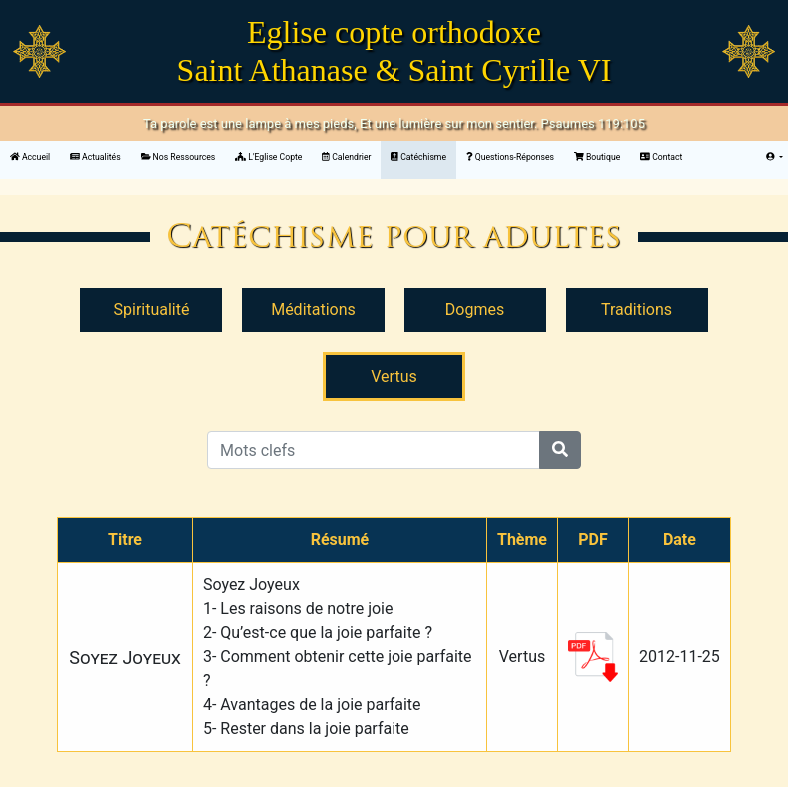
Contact (661, 157)
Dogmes (474, 309)
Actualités (95, 157)
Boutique (597, 157)
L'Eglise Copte (268, 157)
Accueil (35, 156)
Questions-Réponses (510, 157)
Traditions (636, 309)
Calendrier (346, 157)
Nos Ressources (178, 157)
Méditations (313, 309)
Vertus (393, 376)
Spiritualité (152, 309)
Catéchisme (418, 157)
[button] (774, 157)
